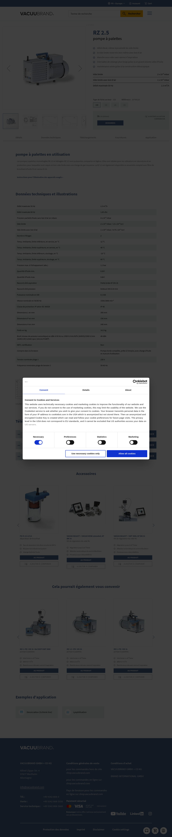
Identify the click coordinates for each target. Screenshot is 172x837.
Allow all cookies (127, 453)
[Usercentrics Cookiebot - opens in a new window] (135, 382)
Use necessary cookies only (86, 453)
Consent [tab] (44, 390)
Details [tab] (86, 390)
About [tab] (128, 390)
